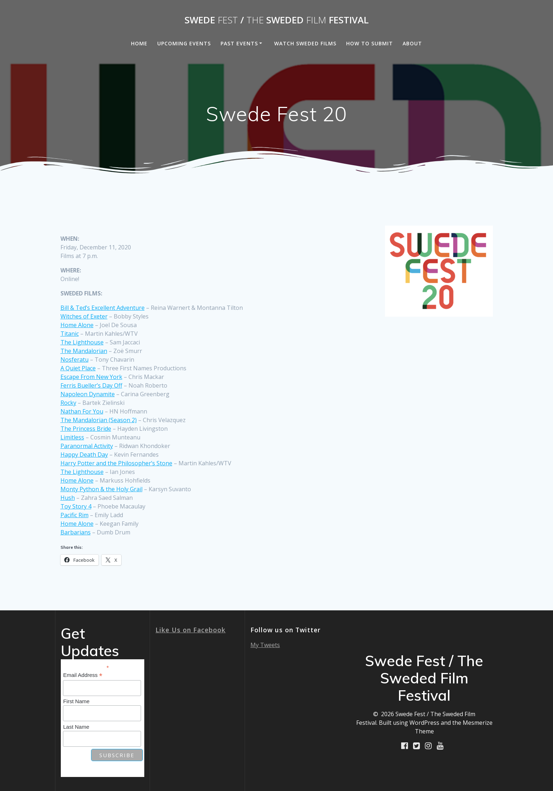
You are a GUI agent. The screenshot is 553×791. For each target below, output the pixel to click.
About (412, 43)
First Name (76, 701)
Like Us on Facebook (190, 629)
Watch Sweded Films (305, 43)
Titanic (69, 334)
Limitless (72, 437)
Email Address (82, 675)
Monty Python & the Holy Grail (101, 489)
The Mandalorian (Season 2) (98, 420)
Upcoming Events (184, 43)
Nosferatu (74, 359)
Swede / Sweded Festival (277, 20)
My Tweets (265, 645)
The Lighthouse (82, 342)
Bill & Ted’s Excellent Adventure (102, 308)
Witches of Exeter (84, 316)
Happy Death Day (84, 454)
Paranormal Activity (86, 446)
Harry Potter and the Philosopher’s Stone (116, 463)
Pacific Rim (74, 515)
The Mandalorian (83, 351)
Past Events (239, 43)
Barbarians (75, 532)
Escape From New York (91, 377)
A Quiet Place (78, 368)
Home (139, 43)
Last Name (76, 727)
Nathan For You (81, 411)
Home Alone (77, 325)
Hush (67, 498)
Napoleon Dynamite (87, 394)
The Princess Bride (85, 429)
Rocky (68, 403)
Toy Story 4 (75, 506)
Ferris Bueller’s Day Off (91, 385)
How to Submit (369, 43)
